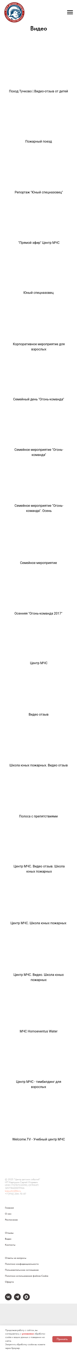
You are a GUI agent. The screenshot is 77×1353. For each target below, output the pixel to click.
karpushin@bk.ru (13, 1190)
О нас (8, 1213)
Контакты (10, 1244)
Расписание (11, 1219)
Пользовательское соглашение (22, 1269)
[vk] (8, 1299)
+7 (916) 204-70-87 (15, 1193)
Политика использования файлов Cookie (26, 1275)
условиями (28, 1333)
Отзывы (9, 1232)
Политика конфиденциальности (22, 1263)
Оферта (9, 1281)
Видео (8, 1238)
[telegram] (17, 1299)
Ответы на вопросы (15, 1258)
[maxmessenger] (26, 1299)
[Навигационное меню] (70, 12)
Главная (9, 1207)
